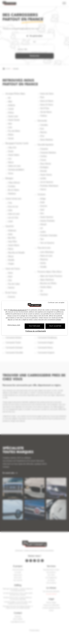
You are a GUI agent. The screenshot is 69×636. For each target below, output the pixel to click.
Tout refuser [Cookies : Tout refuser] (34, 326)
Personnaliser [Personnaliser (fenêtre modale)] (13, 325)
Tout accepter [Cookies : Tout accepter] (55, 326)
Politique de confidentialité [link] (35, 331)
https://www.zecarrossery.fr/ (18, 310)
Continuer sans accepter (56, 302)
